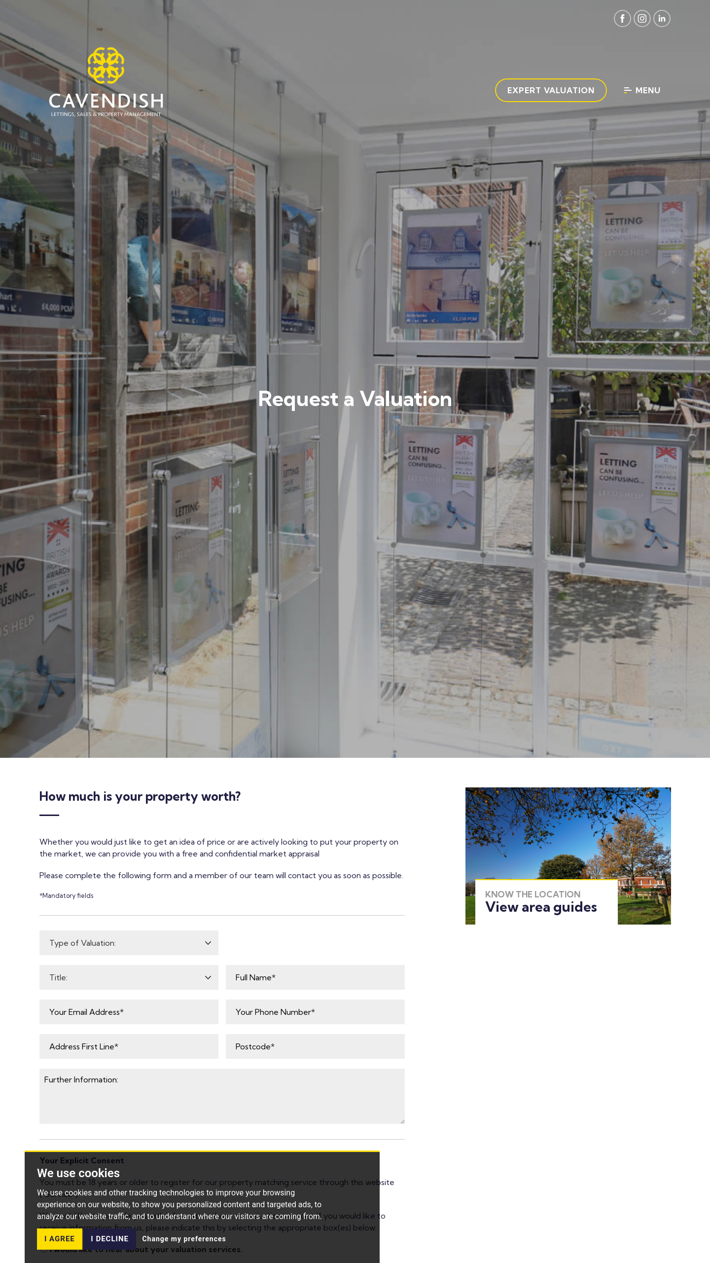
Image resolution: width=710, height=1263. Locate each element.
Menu (642, 90)
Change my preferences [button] (184, 1239)
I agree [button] (59, 1238)
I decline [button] (110, 1238)
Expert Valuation (551, 90)
